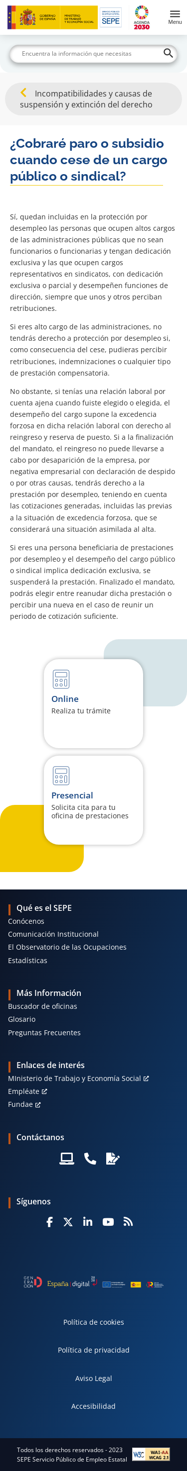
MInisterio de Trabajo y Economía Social (74, 1078)
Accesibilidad (93, 1406)
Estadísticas (27, 960)
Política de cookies (93, 1322)
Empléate (23, 1091)
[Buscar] (93, 54)
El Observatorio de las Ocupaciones (67, 947)
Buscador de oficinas (42, 1006)
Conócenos (26, 921)
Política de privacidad (94, 1350)
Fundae (20, 1104)
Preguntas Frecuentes (44, 1032)
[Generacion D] (94, 1282)
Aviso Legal (93, 1378)
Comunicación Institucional (53, 934)
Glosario (21, 1019)
